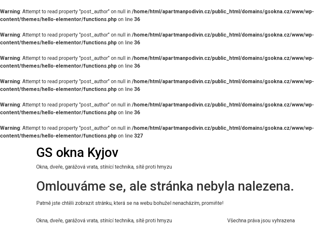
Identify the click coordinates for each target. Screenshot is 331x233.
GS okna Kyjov (77, 152)
